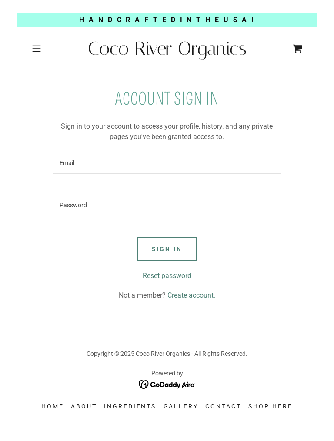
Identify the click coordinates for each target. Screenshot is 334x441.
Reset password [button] (167, 276)
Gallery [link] (181, 406)
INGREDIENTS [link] (130, 406)
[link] (167, 52)
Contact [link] (223, 406)
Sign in (167, 248)
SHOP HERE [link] (270, 406)
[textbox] (167, 163)
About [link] (84, 406)
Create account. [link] (191, 295)
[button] (49, 48)
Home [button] (52, 406)
